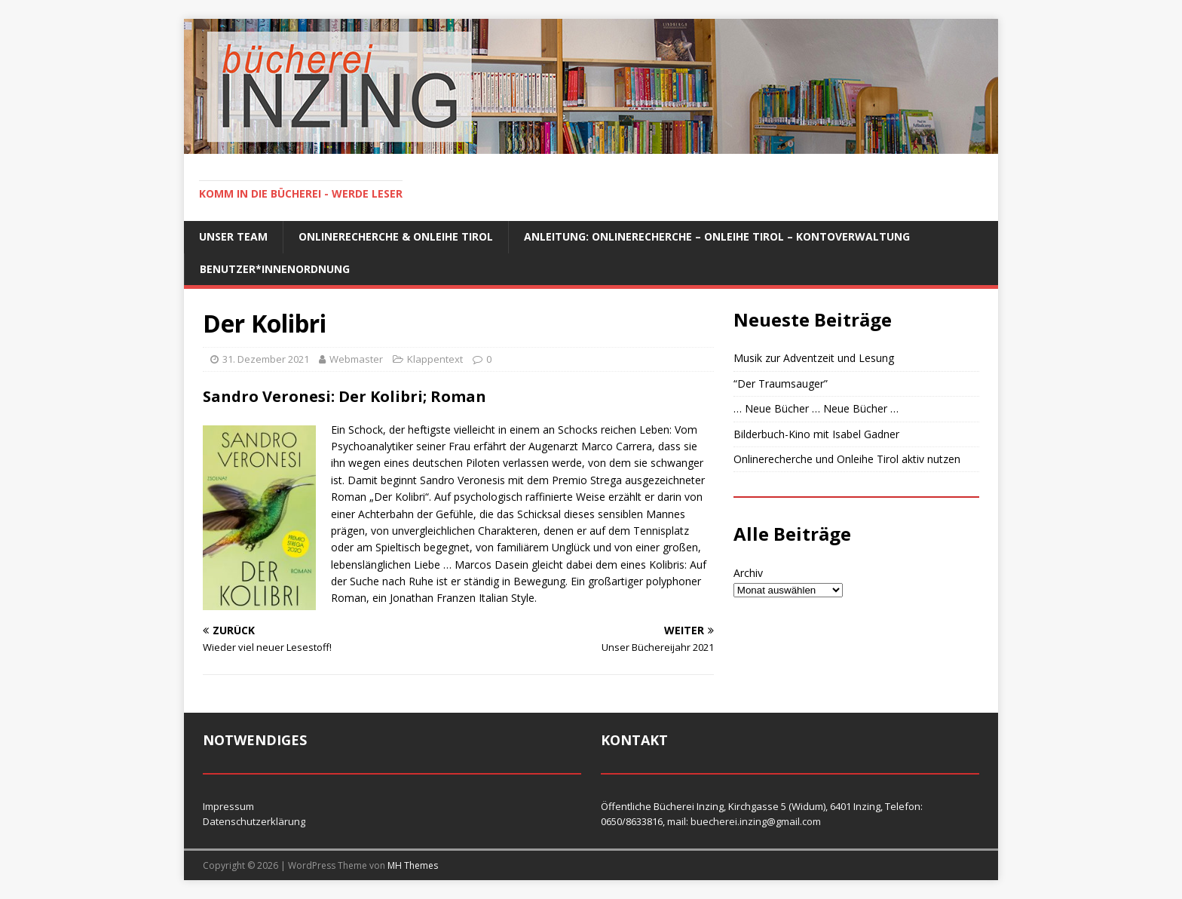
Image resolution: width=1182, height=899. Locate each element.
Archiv (748, 573)
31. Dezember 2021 (265, 359)
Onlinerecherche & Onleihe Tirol (396, 236)
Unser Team (233, 236)
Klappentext (435, 359)
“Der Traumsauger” (780, 383)
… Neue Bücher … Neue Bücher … (816, 408)
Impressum (228, 806)
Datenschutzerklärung (254, 821)
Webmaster (356, 359)
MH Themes (412, 865)
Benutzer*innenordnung (275, 269)
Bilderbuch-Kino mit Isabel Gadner (816, 434)
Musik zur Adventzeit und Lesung (813, 358)
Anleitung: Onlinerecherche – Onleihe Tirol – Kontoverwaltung (717, 236)
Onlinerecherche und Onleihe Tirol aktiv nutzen (846, 459)
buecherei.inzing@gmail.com (756, 821)
